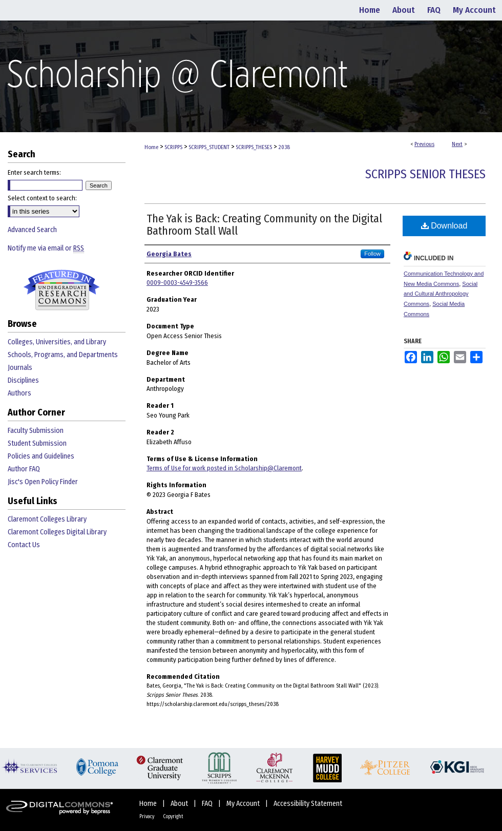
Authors (19, 393)
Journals (20, 367)
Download (444, 225)
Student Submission (37, 443)
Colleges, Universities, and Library (57, 342)
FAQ (208, 803)
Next (457, 144)
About (180, 803)
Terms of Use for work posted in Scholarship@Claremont (224, 468)
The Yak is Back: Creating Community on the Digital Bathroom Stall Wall (264, 225)
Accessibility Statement (308, 803)
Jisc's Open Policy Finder (43, 481)
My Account (243, 803)
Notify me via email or (46, 248)
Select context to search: (42, 198)
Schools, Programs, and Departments (63, 354)
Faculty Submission (36, 430)
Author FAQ (24, 469)
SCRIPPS (173, 147)
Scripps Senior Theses (425, 174)
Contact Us (24, 545)
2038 (284, 147)
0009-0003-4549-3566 (177, 282)
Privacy (147, 817)
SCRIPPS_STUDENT (209, 147)
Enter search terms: (34, 172)
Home (151, 147)
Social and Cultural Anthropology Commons (440, 294)
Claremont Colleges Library (47, 519)
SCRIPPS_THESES (254, 147)
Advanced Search (32, 229)
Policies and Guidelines (41, 456)
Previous (424, 144)
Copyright (173, 817)
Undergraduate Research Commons (61, 290)
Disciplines (23, 380)
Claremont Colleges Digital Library (57, 532)
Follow (372, 254)
